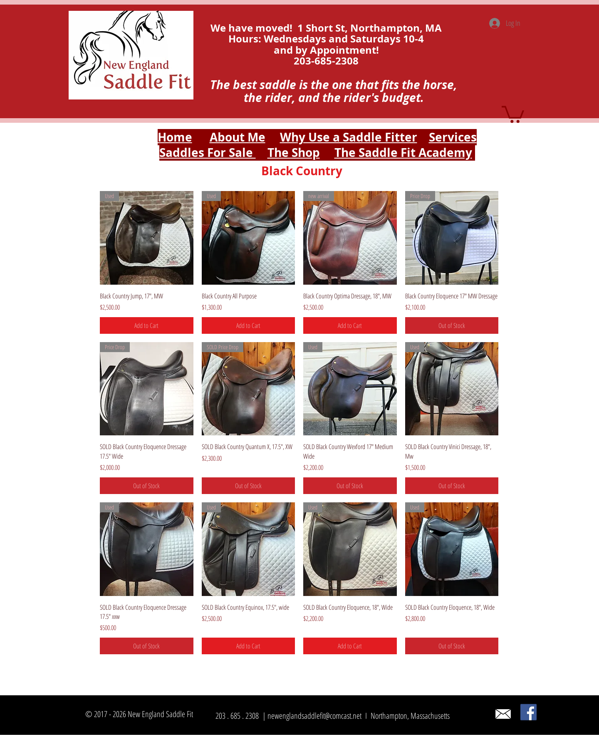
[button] (513, 113)
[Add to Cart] (146, 325)
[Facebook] (528, 712)
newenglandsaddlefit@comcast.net (314, 715)
